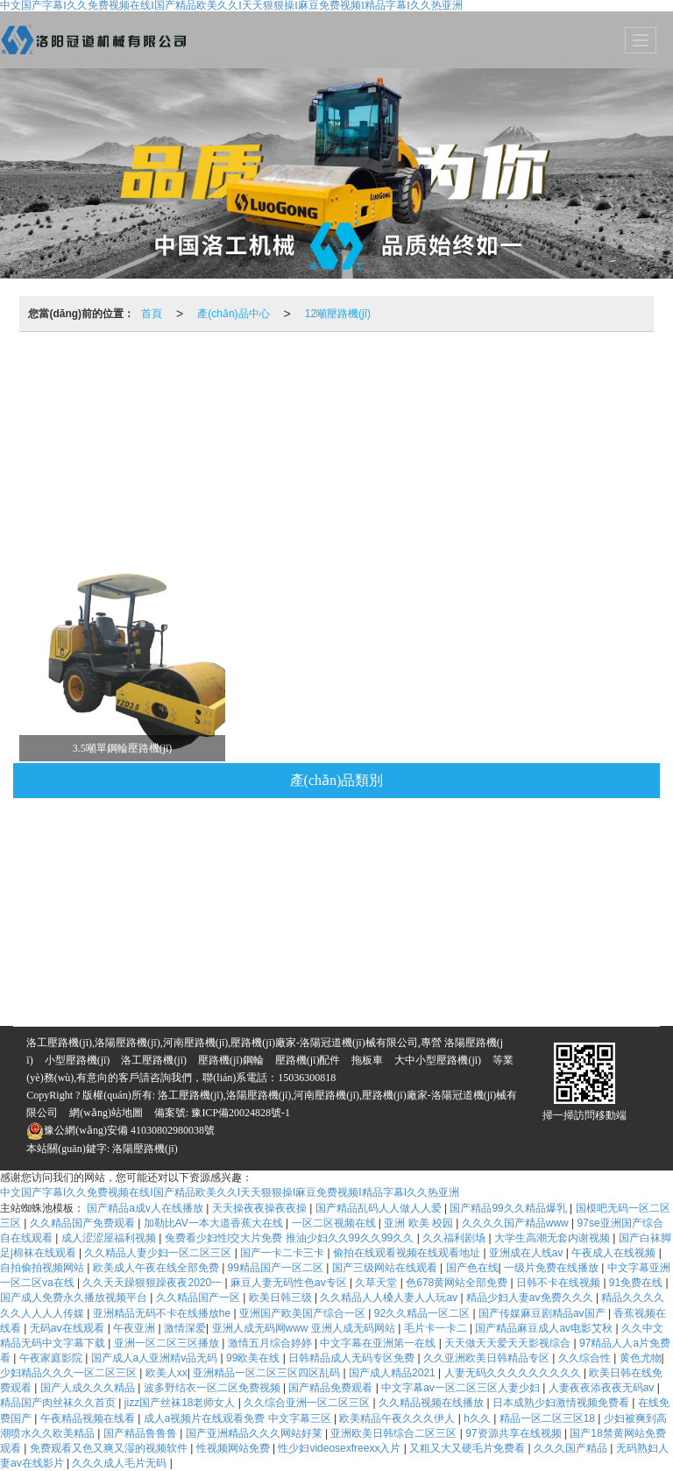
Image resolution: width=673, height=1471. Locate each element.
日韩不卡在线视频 (559, 1283)
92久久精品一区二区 (423, 1313)
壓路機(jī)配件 (463, 373)
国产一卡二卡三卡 (283, 1253)
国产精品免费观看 (331, 1388)
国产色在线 (472, 1268)
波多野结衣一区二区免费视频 (213, 1388)
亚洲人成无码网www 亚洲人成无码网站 (305, 1328)
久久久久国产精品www (516, 1223)
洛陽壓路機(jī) (145, 1148)
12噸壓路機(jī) (338, 314)
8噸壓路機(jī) (81, 465)
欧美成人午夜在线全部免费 (157, 1268)
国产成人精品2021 (393, 1373)
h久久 (478, 1418)
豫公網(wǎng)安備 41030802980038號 (120, 1130)
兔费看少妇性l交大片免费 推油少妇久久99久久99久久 (291, 1238)
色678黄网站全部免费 (458, 1283)
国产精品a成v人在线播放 (146, 1208)
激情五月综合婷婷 (271, 1343)
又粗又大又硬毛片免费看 (468, 1448)
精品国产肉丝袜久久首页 (59, 1403)
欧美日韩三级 (282, 1297)
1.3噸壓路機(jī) (278, 513)
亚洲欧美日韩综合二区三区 (394, 1433)
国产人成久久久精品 (89, 1388)
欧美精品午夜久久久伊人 (398, 1418)
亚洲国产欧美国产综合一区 (303, 1313)
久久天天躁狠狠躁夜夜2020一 (153, 1283)
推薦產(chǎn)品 (159, 373)
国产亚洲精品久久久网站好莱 (255, 1433)
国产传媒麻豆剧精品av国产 (543, 1313)
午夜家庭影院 (52, 1358)
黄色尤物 (641, 1358)
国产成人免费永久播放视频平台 (75, 1297)
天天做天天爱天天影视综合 (508, 1343)
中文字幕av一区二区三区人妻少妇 (461, 1388)
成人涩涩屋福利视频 (110, 1238)
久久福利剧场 (455, 1238)
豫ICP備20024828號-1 (239, 1113)
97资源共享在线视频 (514, 1433)
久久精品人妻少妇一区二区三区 (159, 1253)
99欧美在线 (254, 1358)
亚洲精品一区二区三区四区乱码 (268, 1373)
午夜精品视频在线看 (89, 1418)
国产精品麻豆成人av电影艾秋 (545, 1328)
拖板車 (257, 373)
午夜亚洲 (135, 1328)
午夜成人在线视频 (614, 1253)
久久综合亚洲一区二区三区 (308, 1403)
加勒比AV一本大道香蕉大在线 (215, 1223)
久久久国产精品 (572, 1448)
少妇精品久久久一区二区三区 (69, 1373)
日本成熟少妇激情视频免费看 (562, 1403)
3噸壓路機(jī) (548, 421)
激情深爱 (185, 1328)
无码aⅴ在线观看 (69, 1328)
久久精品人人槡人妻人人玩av (390, 1297)
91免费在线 (637, 1283)
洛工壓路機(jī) (154, 1060)
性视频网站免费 (234, 1448)
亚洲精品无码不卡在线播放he (163, 1313)
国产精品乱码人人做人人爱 (379, 1208)
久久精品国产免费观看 (84, 1223)
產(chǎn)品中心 (233, 314)
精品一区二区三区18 (549, 1418)
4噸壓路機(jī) (294, 465)
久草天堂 (377, 1283)
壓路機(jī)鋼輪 (352, 373)
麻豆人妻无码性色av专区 (290, 1283)
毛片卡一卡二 (437, 1328)
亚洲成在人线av (527, 1253)
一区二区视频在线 (335, 1223)
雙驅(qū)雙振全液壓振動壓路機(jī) (556, 465)
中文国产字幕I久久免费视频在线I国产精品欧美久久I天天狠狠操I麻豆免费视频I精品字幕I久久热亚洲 (229, 1192)
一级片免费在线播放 (552, 1268)
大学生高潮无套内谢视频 (553, 1238)
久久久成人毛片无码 (120, 1463)
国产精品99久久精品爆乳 (510, 1208)
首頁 (151, 314)
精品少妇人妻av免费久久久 (531, 1297)
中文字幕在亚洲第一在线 (379, 1343)
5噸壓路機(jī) (389, 513)
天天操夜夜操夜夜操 (260, 1208)
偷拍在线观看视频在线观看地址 (408, 1253)
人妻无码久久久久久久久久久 (514, 1373)
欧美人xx (166, 1373)
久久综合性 (585, 1358)
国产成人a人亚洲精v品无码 (156, 1358)
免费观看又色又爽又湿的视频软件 (110, 1448)
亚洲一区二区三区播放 (168, 1343)
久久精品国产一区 (199, 1297)
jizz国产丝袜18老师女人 (181, 1403)
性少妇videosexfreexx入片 (340, 1448)
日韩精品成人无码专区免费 (352, 1358)
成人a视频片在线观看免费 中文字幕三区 (239, 1418)
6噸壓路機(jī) (187, 465)
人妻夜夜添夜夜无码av (603, 1388)
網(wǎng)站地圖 (106, 1113)
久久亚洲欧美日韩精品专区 (487, 1358)
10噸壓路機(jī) (575, 373)
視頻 (66, 373)
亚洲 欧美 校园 (420, 1223)
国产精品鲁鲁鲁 (141, 1433)
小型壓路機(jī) (77, 1060)
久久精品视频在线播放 (432, 1403)
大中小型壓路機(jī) (437, 1060)
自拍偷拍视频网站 (43, 1268)
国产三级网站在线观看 (386, 1268)
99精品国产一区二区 (277, 1268)
